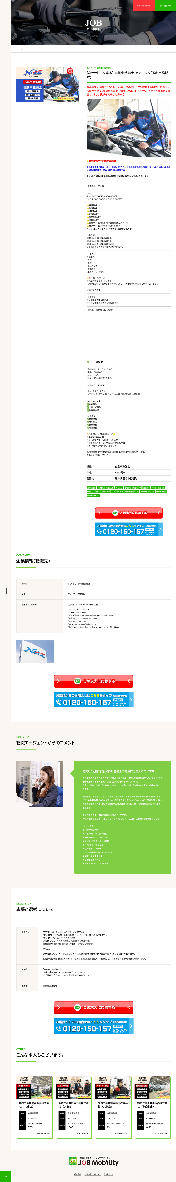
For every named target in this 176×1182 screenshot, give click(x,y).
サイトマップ (108, 1173)
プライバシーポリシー (93, 1173)
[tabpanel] (48, 83)
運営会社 (77, 1173)
